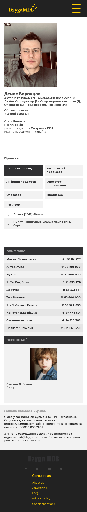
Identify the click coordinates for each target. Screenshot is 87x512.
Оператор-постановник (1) (60, 101)
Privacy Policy (41, 498)
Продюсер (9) (35, 104)
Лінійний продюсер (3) (21, 101)
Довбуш (12, 289)
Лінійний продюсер (21, 181)
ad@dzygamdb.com (33, 437)
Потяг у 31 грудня (19, 328)
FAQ (35, 493)
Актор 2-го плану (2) (19, 98)
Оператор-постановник (57, 183)
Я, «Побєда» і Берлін (21, 305)
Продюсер (55, 194)
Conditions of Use (43, 503)
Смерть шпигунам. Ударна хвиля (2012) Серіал (43, 223)
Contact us (41, 476)
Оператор (13, 194)
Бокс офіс (15, 251)
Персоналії (16, 340)
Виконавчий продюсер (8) (56, 98)
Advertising (39, 487)
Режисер (13, 204)
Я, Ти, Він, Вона (17, 282)
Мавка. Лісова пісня (21, 259)
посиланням (30, 440)
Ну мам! (12, 274)
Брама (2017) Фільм (28, 214)
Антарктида (15, 266)
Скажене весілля (19, 320)
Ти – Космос (15, 297)
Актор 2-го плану (19, 168)
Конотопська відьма (21, 312)
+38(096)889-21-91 (30, 427)
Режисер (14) (57, 104)
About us (38, 482)
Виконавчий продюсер (56, 170)
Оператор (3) (14, 104)
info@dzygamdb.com (19, 423)
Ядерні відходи (17, 113)
